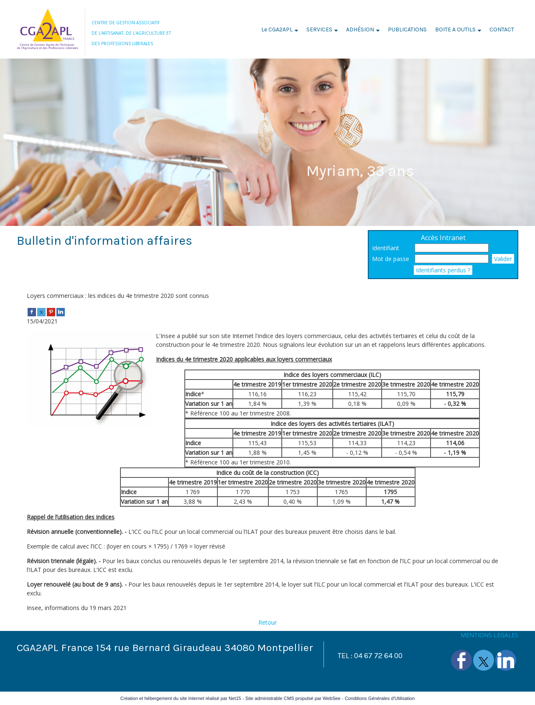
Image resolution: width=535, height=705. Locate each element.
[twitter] (41, 311)
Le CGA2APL (277, 29)
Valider (503, 259)
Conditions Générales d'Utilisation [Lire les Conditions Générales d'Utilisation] (380, 698)
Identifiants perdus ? (443, 270)
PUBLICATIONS (407, 29)
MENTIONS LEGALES (489, 635)
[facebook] (32, 311)
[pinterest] (51, 311)
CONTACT (501, 29)
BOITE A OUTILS (455, 29)
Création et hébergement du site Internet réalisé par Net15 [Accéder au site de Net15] (180, 698)
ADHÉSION (360, 29)
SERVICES (319, 29)
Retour (267, 622)
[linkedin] (60, 311)
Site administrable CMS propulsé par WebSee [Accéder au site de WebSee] (293, 698)
